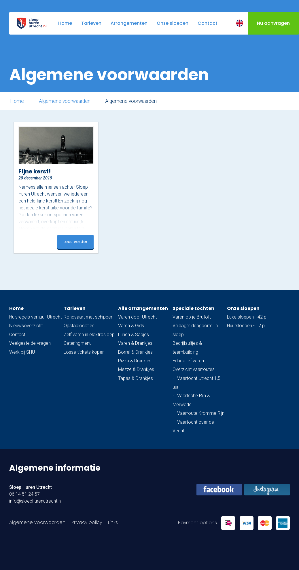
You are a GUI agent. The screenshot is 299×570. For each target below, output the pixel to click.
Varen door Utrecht (137, 317)
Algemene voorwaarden (64, 101)
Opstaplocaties (79, 325)
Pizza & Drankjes (135, 360)
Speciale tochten (193, 308)
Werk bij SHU (22, 352)
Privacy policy (86, 522)
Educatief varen (188, 360)
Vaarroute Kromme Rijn (200, 413)
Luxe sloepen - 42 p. (247, 317)
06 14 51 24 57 (24, 494)
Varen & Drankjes (135, 343)
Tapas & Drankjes (135, 378)
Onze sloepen (243, 308)
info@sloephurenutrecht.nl (35, 501)
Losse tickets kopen (84, 352)
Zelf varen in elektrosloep (89, 334)
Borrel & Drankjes (135, 352)
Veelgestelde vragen (30, 343)
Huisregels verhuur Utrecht (35, 317)
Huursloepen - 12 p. (246, 325)
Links (113, 522)
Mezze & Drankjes (136, 369)
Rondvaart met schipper (88, 317)
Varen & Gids (131, 325)
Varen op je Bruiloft (192, 317)
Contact (17, 334)
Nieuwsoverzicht (26, 325)
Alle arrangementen (143, 308)
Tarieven (75, 308)
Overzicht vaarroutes (194, 369)
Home (17, 101)
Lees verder (75, 242)
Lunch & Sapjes (133, 334)
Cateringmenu (78, 343)
